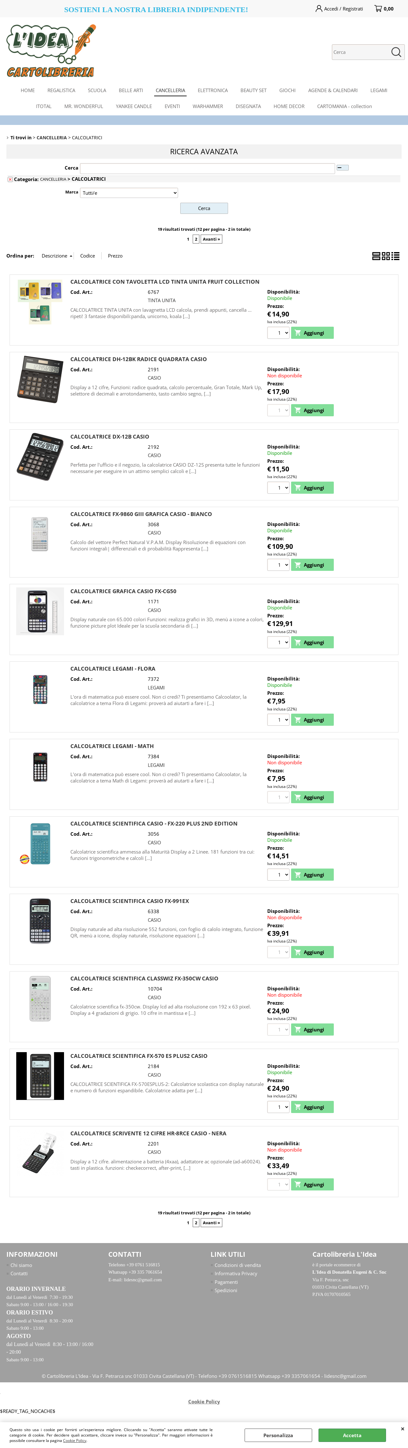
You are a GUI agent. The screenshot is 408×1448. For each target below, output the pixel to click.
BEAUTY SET (253, 90)
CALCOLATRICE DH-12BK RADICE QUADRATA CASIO (138, 359)
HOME (28, 90)
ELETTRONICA (213, 90)
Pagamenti (226, 1283)
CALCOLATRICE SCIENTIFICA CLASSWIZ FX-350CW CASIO (144, 979)
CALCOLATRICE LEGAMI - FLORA (112, 669)
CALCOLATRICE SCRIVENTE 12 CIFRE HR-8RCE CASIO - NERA (148, 1134)
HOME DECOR (289, 106)
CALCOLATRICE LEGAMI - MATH (112, 746)
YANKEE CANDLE (134, 106)
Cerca (71, 167)
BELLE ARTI (131, 90)
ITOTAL (44, 106)
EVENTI (172, 106)
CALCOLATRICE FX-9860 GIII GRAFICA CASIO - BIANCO (141, 514)
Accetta (352, 1435)
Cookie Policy (74, 1440)
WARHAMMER (208, 106)
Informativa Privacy (236, 1275)
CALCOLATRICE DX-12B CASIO (109, 436)
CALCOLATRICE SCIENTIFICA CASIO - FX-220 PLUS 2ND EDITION (154, 824)
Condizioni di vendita (238, 1266)
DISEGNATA (248, 106)
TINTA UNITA (161, 300)
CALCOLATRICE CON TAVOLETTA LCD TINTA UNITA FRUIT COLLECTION (165, 281)
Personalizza (278, 1435)
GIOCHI (287, 90)
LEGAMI (378, 90)
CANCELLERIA (170, 90)
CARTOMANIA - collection (344, 106)
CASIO (154, 378)
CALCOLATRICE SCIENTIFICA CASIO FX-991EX (129, 902)
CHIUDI (403, 1428)
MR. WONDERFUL (83, 106)
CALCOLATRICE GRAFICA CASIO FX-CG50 (123, 591)
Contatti (19, 1275)
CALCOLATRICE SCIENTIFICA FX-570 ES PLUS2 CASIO (139, 1057)
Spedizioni (226, 1292)
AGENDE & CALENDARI (333, 90)
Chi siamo (21, 1266)
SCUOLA (97, 90)
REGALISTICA (61, 90)
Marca (71, 192)
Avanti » (211, 239)
